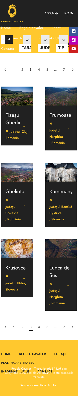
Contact (7, 49)
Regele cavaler (31, 28)
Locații (57, 28)
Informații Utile (50, 38)
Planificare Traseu (15, 38)
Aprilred (53, 385)
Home (6, 28)
